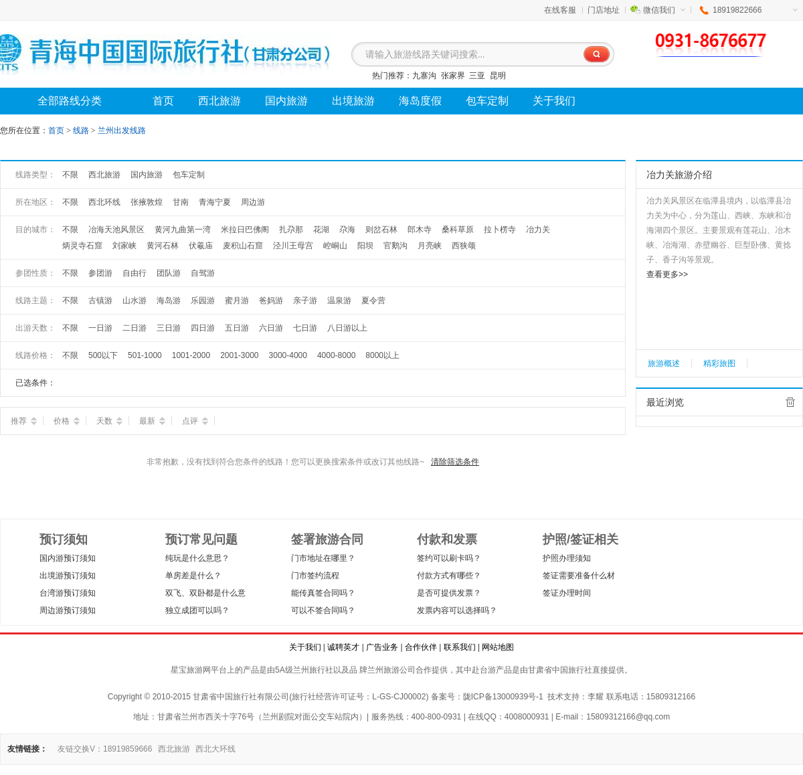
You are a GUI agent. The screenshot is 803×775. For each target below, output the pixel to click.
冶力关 (538, 229)
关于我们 (305, 647)
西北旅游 (104, 174)
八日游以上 (347, 328)
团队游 (169, 273)
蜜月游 (237, 300)
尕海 (347, 229)
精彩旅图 (719, 363)
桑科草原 (458, 229)
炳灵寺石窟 (82, 245)
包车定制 (189, 174)
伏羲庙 (201, 245)
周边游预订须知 (67, 610)
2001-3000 (239, 355)
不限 (70, 174)
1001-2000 (191, 355)
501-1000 (145, 355)
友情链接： (27, 749)
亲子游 (305, 300)
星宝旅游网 (191, 670)
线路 (82, 130)
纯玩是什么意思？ (197, 558)
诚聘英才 (343, 647)
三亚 (477, 75)
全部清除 (790, 402)
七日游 (305, 328)
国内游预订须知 (67, 558)
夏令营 (373, 300)
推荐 (24, 421)
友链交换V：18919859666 (105, 749)
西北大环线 (215, 749)
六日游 (271, 328)
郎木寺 (420, 229)
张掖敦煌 (146, 202)
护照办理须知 (567, 558)
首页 (56, 130)
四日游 (203, 328)
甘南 (181, 202)
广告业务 (382, 647)
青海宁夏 (215, 202)
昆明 (498, 75)
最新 (152, 421)
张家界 (453, 75)
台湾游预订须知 (67, 593)
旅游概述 (664, 363)
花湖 (321, 229)
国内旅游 (146, 174)
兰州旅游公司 (391, 670)
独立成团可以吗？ (197, 610)
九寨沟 (424, 75)
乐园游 (203, 300)
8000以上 (382, 355)
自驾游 (203, 273)
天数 (109, 421)
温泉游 (339, 300)
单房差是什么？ (193, 575)
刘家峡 (124, 245)
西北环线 (104, 202)
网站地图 (498, 647)
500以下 (103, 355)
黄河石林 (163, 245)
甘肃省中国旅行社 (560, 670)
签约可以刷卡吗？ (449, 558)
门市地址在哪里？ (323, 558)
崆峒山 (335, 245)
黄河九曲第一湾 (183, 229)
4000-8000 (336, 355)
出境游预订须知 (67, 575)
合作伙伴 (421, 647)
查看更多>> (667, 274)
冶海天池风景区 (116, 229)
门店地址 (604, 10)
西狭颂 (464, 245)
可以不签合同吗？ (323, 610)
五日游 (237, 328)
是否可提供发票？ (449, 593)
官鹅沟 (395, 245)
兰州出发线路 (122, 130)
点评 (195, 421)
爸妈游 (271, 300)
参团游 (100, 273)
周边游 (253, 202)
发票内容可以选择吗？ (457, 610)
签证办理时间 (567, 593)
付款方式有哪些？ (449, 575)
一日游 (100, 328)
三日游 (169, 328)
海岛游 (169, 300)
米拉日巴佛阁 (245, 229)
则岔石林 (381, 229)
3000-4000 (288, 355)
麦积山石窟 (243, 245)
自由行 (134, 273)
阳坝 (365, 245)
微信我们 (664, 10)
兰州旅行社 (313, 670)
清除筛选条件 (455, 461)
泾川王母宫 (293, 245)
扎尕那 (291, 229)
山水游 (134, 300)
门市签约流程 (315, 575)
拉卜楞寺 (500, 229)
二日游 (134, 328)
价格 (67, 421)
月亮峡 (430, 245)
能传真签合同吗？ (323, 593)
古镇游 (100, 300)
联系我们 (460, 647)
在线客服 (560, 10)
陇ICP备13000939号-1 (503, 696)
